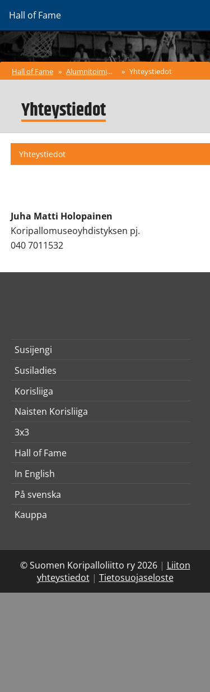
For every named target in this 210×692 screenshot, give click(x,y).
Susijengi (33, 349)
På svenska (38, 494)
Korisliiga (34, 391)
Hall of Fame (32, 71)
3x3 (22, 432)
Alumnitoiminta (92, 71)
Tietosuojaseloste (136, 577)
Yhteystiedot (150, 71)
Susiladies (36, 370)
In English (35, 474)
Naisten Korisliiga (51, 411)
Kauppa (31, 514)
